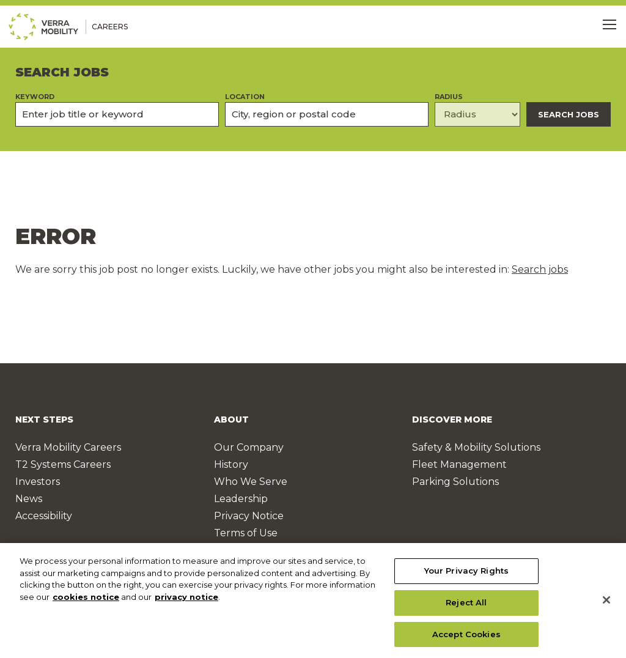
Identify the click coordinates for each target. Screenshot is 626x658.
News (28, 499)
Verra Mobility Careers (68, 447)
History (231, 464)
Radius (449, 97)
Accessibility (43, 516)
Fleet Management (459, 464)
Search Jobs (568, 114)
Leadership (241, 499)
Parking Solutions (455, 481)
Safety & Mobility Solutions (476, 447)
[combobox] (327, 114)
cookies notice (86, 602)
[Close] (606, 606)
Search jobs (540, 269)
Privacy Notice (249, 516)
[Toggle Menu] (609, 24)
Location (245, 97)
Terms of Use (246, 533)
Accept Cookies (466, 640)
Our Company (249, 447)
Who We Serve (250, 481)
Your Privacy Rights (466, 577)
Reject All (466, 608)
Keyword (34, 97)
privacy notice (186, 602)
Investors (37, 481)
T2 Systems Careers (63, 464)
